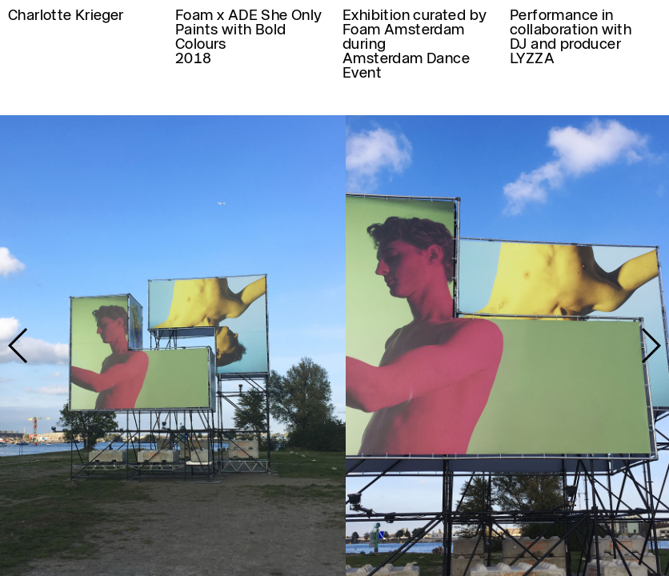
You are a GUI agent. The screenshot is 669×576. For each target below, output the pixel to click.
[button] (650, 345)
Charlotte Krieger (66, 15)
